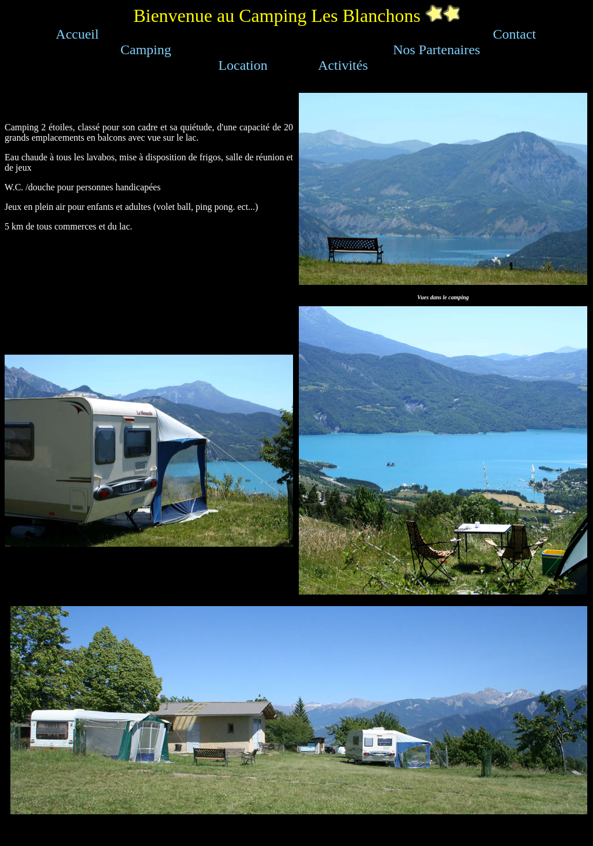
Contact (514, 34)
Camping (146, 49)
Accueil (77, 34)
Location (242, 65)
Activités (343, 65)
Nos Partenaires (436, 49)
